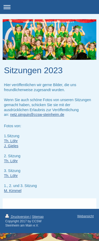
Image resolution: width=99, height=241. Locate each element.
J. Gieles (11, 146)
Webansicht (85, 216)
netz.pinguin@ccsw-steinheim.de (37, 114)
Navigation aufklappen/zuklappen (49, 7)
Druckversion (17, 217)
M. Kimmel (12, 191)
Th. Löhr (11, 141)
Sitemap (38, 217)
